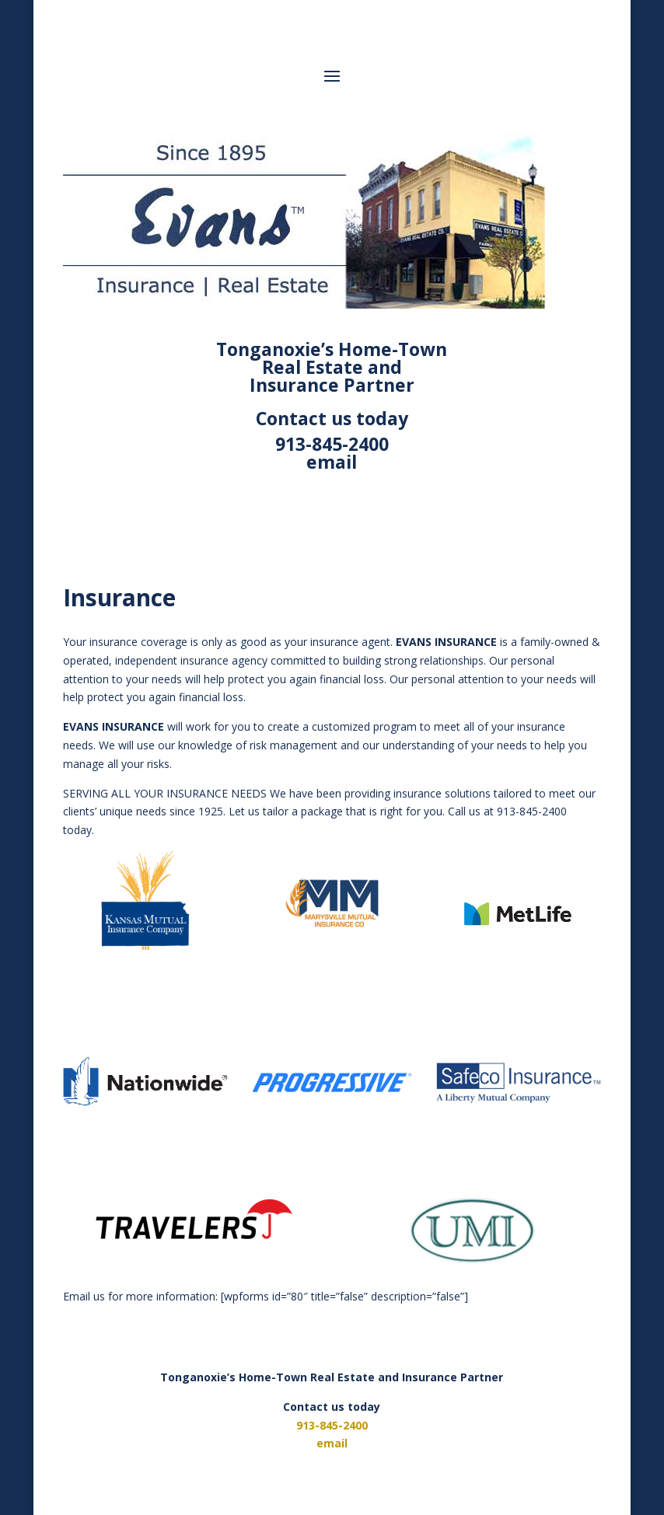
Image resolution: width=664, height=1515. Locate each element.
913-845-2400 (332, 443)
